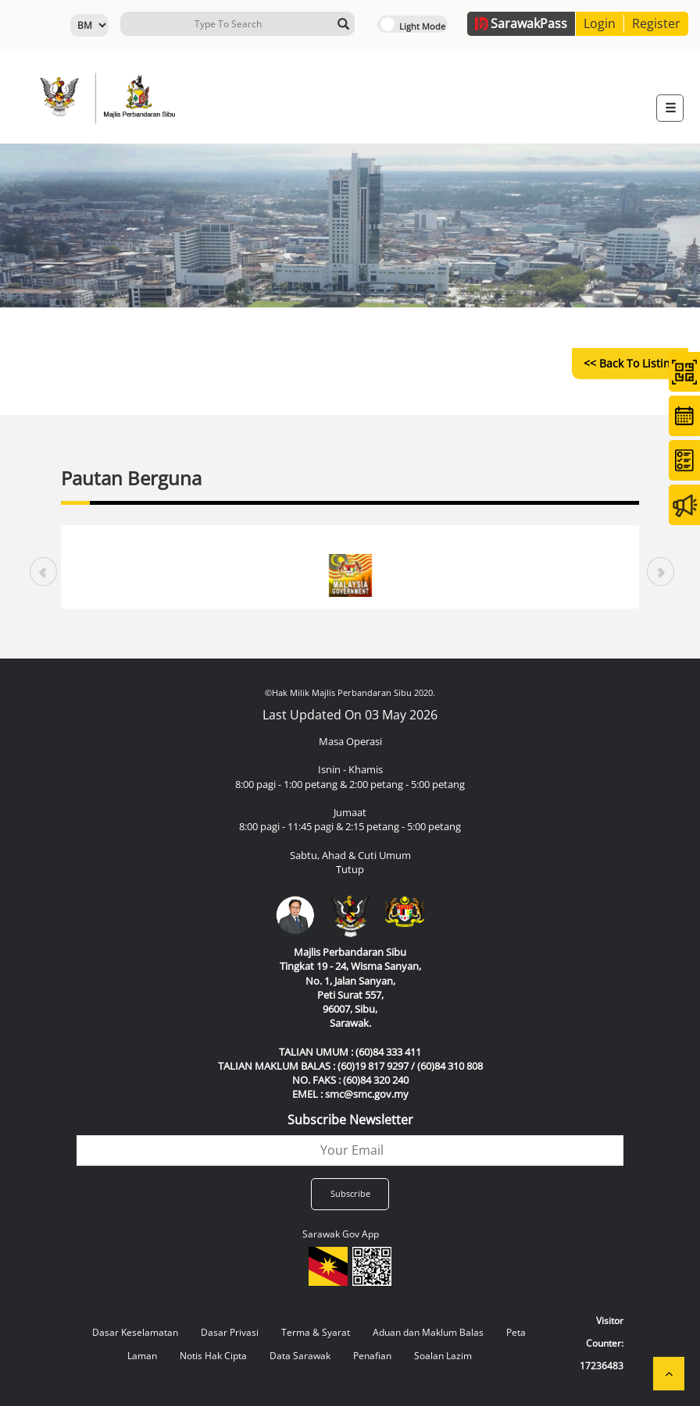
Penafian (372, 1355)
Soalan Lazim (443, 1355)
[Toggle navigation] (670, 108)
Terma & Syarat (315, 1332)
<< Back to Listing (630, 363)
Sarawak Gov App (340, 1234)
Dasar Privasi (230, 1332)
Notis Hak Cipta (213, 1355)
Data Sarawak (300, 1355)
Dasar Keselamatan (135, 1332)
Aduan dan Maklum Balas (428, 1332)
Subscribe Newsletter (350, 1119)
